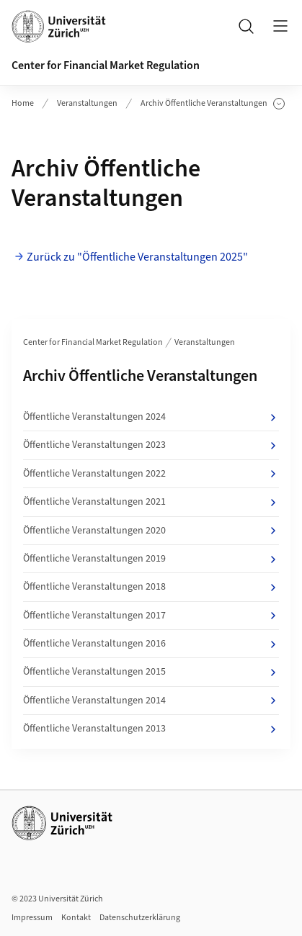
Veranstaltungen (87, 103)
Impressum (32, 918)
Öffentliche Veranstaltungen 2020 (151, 531)
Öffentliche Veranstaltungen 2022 (151, 474)
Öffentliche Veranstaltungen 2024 (151, 417)
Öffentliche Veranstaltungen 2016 (151, 644)
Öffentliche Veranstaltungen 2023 (151, 445)
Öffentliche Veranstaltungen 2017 (151, 616)
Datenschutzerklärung (139, 918)
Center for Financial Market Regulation (106, 65)
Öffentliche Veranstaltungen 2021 (151, 502)
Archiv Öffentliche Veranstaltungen (213, 103)
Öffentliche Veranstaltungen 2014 (151, 700)
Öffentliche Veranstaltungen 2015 (151, 672)
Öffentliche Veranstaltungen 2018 (151, 587)
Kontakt (76, 918)
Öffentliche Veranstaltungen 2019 (151, 559)
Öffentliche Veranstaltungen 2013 (151, 729)
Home (23, 103)
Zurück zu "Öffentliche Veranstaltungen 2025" (137, 257)
